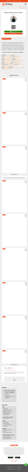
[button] (19, 1)
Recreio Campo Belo (16, 63)
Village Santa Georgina (21, 60)
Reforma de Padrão (6, 413)
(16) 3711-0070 (13, 31)
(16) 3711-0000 (7, 395)
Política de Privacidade (14, 460)
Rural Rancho (8, 55)
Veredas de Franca (14, 60)
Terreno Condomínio (8, 59)
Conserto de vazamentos (7, 424)
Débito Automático (6, 414)
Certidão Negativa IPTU (7, 438)
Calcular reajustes (6, 418)
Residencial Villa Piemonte (6, 60)
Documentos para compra (7, 432)
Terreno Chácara (7, 63)
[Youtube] (15, 445)
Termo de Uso (14, 461)
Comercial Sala (6, 66)
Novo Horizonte (20, 64)
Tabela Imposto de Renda (7, 429)
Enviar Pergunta (13, 33)
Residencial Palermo (16, 67)
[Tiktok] (17, 445)
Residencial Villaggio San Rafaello (7, 65)
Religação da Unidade (6, 410)
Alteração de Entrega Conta (7, 412)
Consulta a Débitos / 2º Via (7, 409)
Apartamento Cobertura (8, 58)
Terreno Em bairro (11, 64)
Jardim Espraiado (8, 57)
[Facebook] (11, 445)
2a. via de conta (5, 422)
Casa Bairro (6, 67)
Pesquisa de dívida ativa (7, 437)
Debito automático (6, 423)
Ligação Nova (5, 408)
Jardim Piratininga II (15, 57)
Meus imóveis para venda (6, 38)
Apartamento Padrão (7, 56)
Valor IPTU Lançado (6, 436)
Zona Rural (16, 55)
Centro (17, 56)
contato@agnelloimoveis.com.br (10, 396)
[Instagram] (13, 445)
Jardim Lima (22, 67)
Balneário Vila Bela (19, 59)
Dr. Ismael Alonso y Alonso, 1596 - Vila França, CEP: (10, 392)
